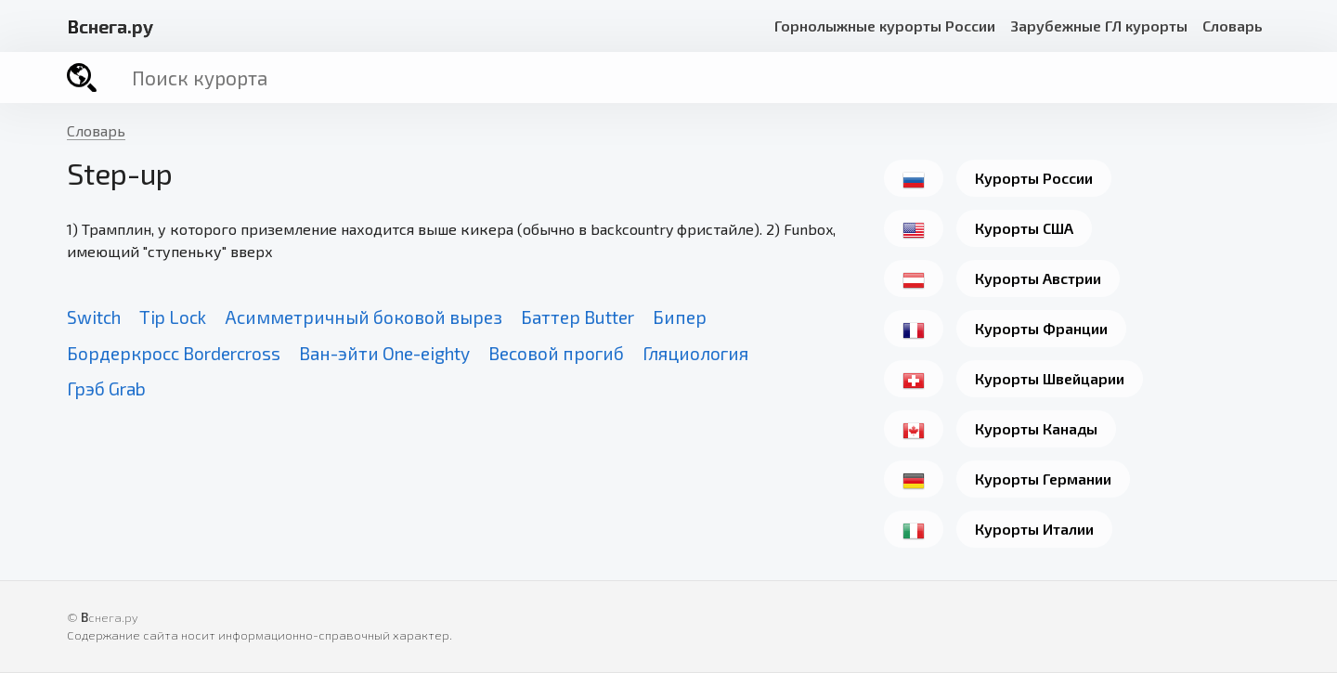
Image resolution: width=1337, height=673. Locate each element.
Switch (94, 317)
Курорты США (1024, 228)
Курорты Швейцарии (1049, 378)
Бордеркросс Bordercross (173, 353)
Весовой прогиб (556, 353)
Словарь (1232, 25)
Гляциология (695, 353)
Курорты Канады (1036, 428)
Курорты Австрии (1038, 278)
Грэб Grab (106, 388)
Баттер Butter (577, 317)
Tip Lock (172, 317)
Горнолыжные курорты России (884, 25)
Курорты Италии (1034, 528)
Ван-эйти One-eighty (384, 353)
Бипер (680, 317)
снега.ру (110, 26)
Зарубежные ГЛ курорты (1099, 25)
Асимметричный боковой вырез (363, 317)
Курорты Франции (1041, 328)
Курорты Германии (1043, 478)
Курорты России (1034, 178)
